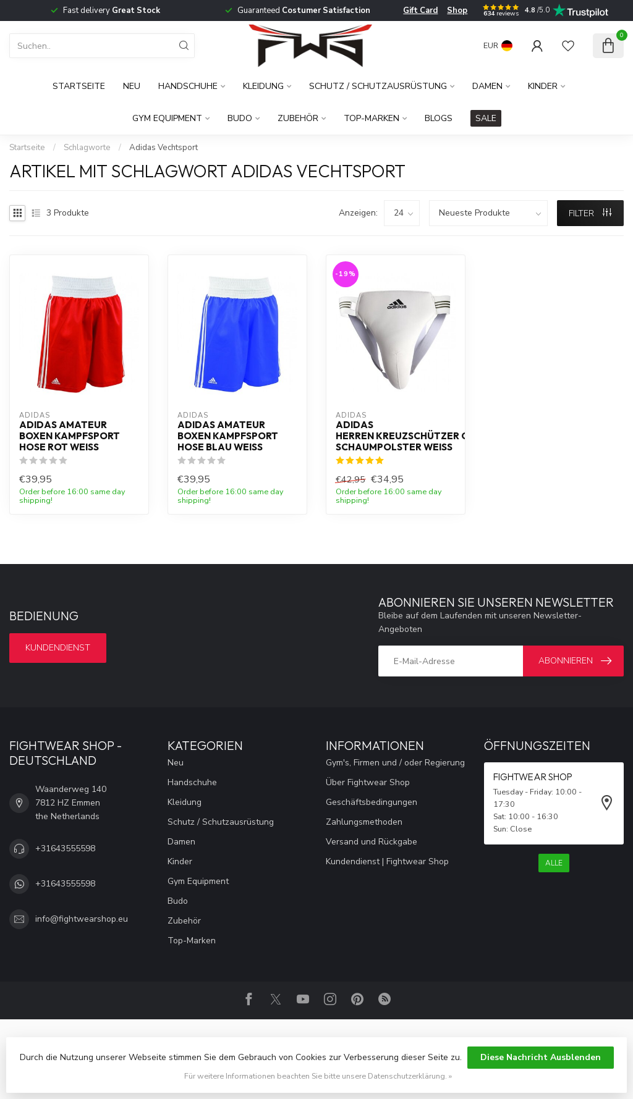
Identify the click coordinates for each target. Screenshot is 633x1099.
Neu (131, 86)
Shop (457, 10)
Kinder (543, 86)
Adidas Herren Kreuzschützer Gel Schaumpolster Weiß (396, 436)
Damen (487, 86)
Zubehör (298, 118)
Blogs (438, 118)
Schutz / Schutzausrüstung (378, 86)
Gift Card (420, 10)
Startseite (79, 86)
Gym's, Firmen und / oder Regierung (395, 762)
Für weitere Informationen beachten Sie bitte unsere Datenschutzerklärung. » (318, 1076)
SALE (485, 118)
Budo (239, 118)
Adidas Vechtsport (163, 147)
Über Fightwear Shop (368, 782)
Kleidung (263, 86)
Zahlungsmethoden (364, 822)
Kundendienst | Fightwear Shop (387, 861)
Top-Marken (371, 118)
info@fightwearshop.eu (81, 919)
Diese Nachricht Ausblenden (540, 1057)
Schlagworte (87, 147)
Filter (590, 213)
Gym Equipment (167, 118)
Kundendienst (57, 648)
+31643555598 (65, 848)
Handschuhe (188, 86)
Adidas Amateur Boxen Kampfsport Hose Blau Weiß (227, 436)
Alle (554, 863)
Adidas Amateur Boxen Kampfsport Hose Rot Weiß (69, 436)
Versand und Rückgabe (371, 842)
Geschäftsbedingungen (371, 802)
